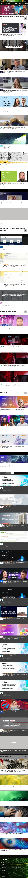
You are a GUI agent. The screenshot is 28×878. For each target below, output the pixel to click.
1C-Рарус (4, 268)
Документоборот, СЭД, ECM (7, 729)
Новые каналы (8, 473)
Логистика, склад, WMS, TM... (7, 710)
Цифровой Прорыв (6, 74)
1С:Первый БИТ (6, 305)
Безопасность (5, 245)
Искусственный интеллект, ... (4, 51)
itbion (4, 859)
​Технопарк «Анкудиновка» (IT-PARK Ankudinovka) (11, 130)
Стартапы (3, 392)
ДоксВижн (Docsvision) (7, 732)
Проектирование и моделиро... (8, 561)
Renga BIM (5, 509)
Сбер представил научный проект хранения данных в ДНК (11, 786)
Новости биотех (5, 756)
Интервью (4, 89)
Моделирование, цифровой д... (8, 505)
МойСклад (5, 714)
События (4, 70)
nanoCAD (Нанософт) (7, 490)
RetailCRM (5, 583)
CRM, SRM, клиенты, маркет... (7, 580)
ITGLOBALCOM (5, 111)
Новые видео (2, 473)
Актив (4, 249)
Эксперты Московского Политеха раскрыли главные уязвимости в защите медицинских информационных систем (14, 818)
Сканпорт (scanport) (6, 639)
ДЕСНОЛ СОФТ (5, 546)
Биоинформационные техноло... (5, 33)
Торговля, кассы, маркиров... (7, 283)
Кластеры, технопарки (6, 126)
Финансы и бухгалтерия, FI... (7, 264)
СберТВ (4, 148)
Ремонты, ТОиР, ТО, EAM (6, 542)
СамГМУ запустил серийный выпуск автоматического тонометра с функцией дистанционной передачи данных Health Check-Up (13, 771)
